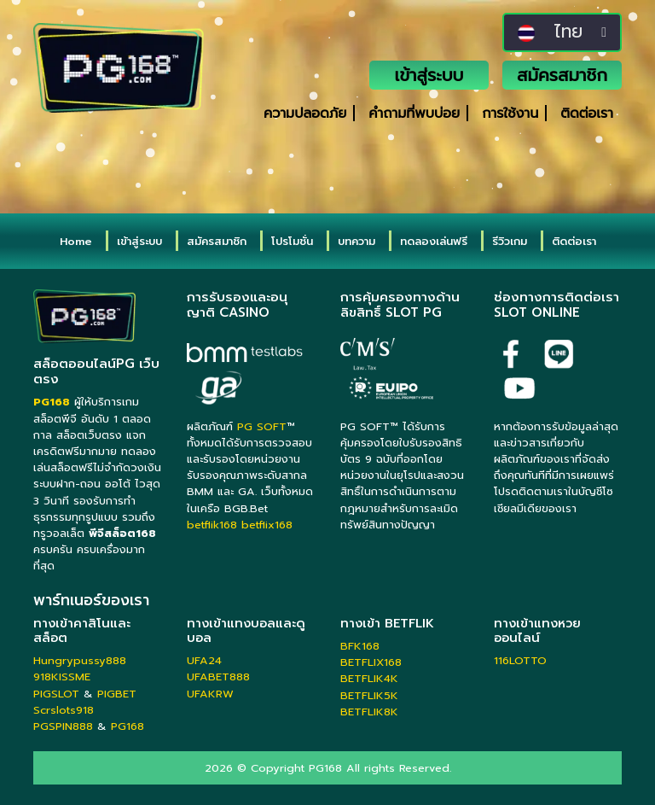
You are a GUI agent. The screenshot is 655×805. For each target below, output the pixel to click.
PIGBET (116, 693)
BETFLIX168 (371, 662)
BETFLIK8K (369, 711)
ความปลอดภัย (305, 113)
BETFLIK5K (369, 695)
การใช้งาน (510, 113)
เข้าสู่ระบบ (429, 75)
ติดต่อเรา (586, 113)
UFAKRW (210, 693)
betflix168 (267, 524)
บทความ (356, 241)
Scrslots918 (63, 710)
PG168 (127, 726)
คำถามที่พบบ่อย (414, 113)
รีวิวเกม (509, 241)
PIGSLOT (56, 693)
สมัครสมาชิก (562, 75)
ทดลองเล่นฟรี (433, 241)
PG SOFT (262, 426)
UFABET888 (218, 676)
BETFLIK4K (369, 678)
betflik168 (212, 524)
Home (76, 241)
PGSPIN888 (63, 726)
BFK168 (360, 646)
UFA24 (204, 660)
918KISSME (61, 676)
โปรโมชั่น (292, 241)
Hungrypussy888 (79, 660)
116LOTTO (520, 660)
